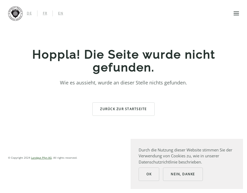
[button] (236, 13)
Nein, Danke (183, 174)
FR (45, 13)
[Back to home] (15, 13)
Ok (148, 174)
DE (29, 13)
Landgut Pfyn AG (41, 157)
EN (60, 13)
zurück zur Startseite (123, 109)
